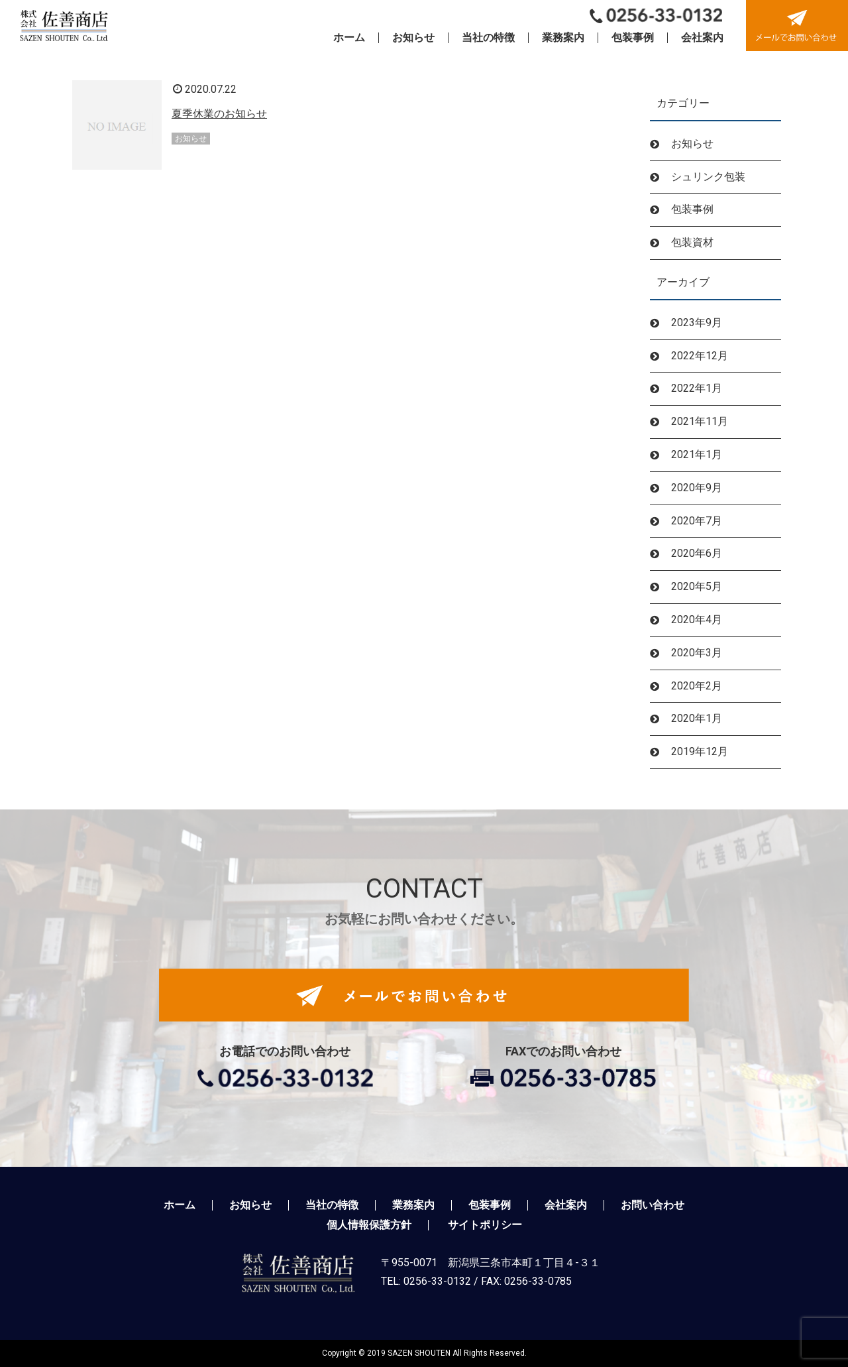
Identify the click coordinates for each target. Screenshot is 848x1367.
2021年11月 (699, 421)
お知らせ (692, 143)
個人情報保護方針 (369, 1224)
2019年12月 (699, 751)
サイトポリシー (485, 1224)
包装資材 (692, 242)
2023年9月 (696, 322)
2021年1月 (696, 454)
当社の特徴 (331, 1205)
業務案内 (413, 1205)
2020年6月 (696, 553)
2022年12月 (699, 355)
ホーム (179, 1205)
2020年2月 (696, 686)
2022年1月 (696, 388)
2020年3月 (696, 652)
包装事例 (692, 209)
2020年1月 (696, 718)
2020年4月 (696, 619)
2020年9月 (696, 487)
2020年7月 (696, 520)
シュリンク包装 (708, 176)
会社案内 (566, 1205)
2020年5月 (696, 586)
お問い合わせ (652, 1205)
